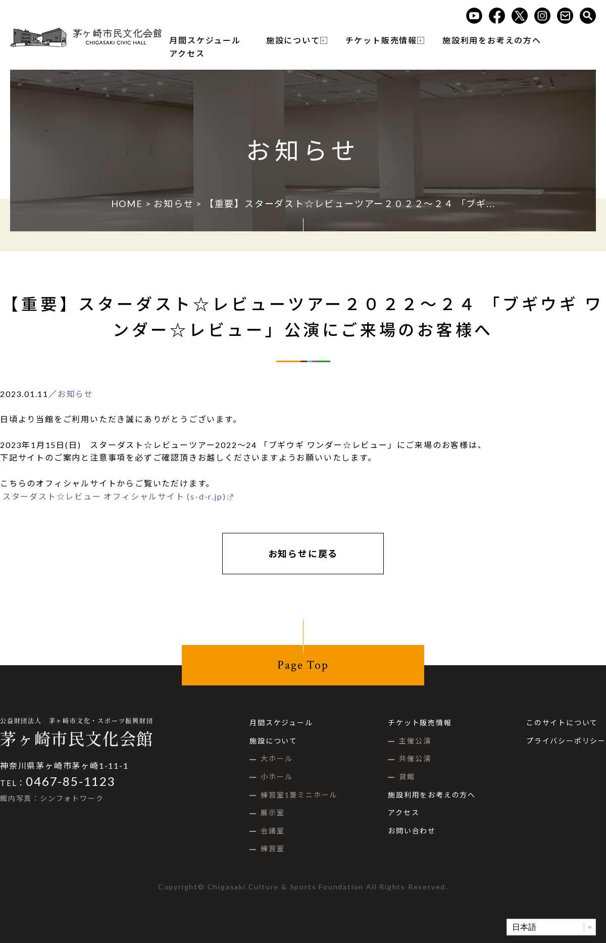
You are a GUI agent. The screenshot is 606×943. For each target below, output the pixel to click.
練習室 (272, 848)
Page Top (302, 665)
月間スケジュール (204, 40)
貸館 (407, 776)
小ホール (276, 776)
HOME (127, 203)
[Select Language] (551, 927)
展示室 (272, 812)
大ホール (276, 758)
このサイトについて (562, 722)
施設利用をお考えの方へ (491, 40)
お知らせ (173, 203)
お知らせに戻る (303, 553)
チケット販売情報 (381, 40)
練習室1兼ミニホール (299, 794)
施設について (293, 40)
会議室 (272, 830)
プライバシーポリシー (566, 740)
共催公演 (415, 758)
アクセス (187, 53)
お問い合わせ (412, 830)
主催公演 (415, 740)
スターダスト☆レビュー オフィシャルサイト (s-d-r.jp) (113, 496)
